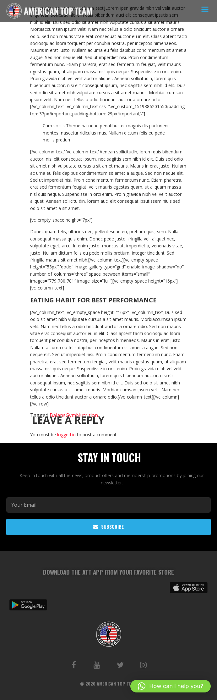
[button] (205, 9)
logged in (66, 435)
